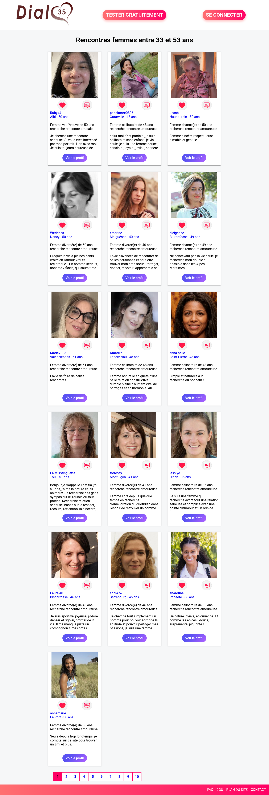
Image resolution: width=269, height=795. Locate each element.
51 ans (78, 357)
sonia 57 (116, 593)
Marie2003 (58, 353)
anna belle (177, 353)
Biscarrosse (59, 597)
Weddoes (57, 233)
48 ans (134, 357)
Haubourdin (178, 117)
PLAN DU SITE (237, 790)
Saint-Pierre (178, 357)
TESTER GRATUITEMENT (134, 15)
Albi (53, 117)
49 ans (195, 237)
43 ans (132, 117)
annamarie (58, 713)
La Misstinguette (62, 473)
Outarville (117, 117)
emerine (116, 233)
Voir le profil (75, 158)
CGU (219, 790)
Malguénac (118, 237)
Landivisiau (118, 357)
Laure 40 (56, 593)
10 (137, 777)
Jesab (174, 113)
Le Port (55, 717)
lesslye (175, 473)
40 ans (134, 237)
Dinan (174, 477)
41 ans (133, 477)
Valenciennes (60, 357)
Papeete (176, 597)
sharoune (177, 593)
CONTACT (258, 790)
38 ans (190, 597)
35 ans (186, 477)
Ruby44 (55, 113)
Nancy (54, 237)
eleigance (177, 233)
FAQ (210, 790)
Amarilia (116, 353)
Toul (53, 477)
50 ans (63, 117)
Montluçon (118, 477)
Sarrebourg (118, 597)
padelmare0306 (121, 113)
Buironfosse (179, 237)
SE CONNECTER (224, 15)
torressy (116, 473)
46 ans (75, 597)
